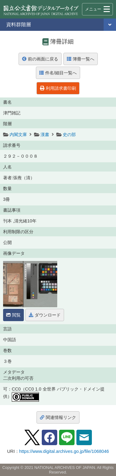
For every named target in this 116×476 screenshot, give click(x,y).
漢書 (45, 134)
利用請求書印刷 (58, 88)
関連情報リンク (58, 417)
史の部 (69, 134)
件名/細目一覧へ (58, 72)
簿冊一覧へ (80, 58)
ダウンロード (45, 315)
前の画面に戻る (40, 58)
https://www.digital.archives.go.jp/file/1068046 (64, 451)
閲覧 (13, 315)
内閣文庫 (18, 134)
